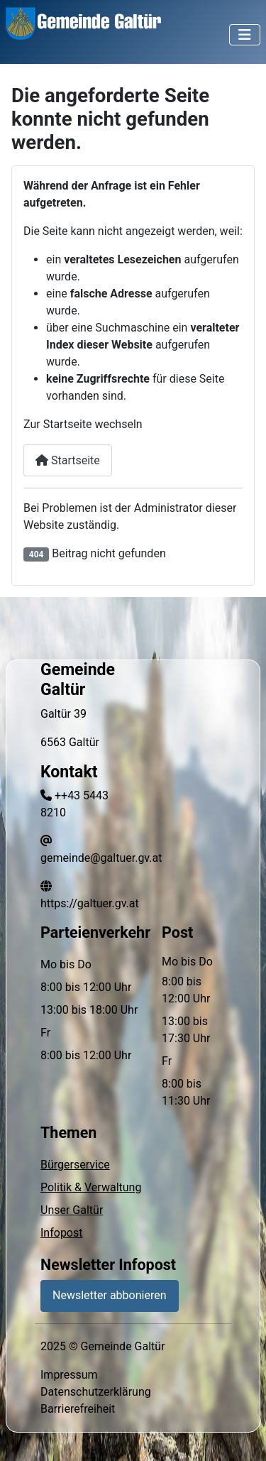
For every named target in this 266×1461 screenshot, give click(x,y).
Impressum (69, 1374)
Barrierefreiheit (77, 1409)
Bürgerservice (75, 1164)
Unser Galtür (71, 1210)
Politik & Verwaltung (90, 1187)
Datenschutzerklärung (95, 1392)
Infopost (61, 1233)
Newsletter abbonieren (109, 1295)
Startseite (67, 460)
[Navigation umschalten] (244, 34)
